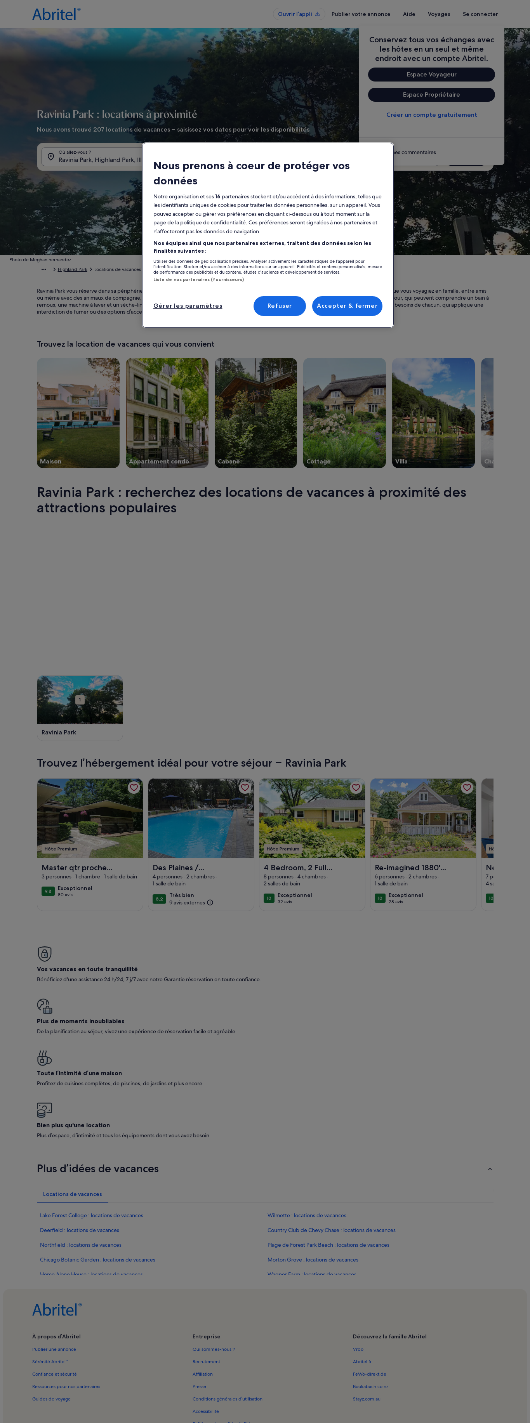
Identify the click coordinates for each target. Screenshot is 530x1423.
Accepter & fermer (347, 305)
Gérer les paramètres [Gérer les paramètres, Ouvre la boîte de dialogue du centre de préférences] (187, 305)
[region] (268, 235)
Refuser (280, 305)
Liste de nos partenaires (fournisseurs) (198, 279)
